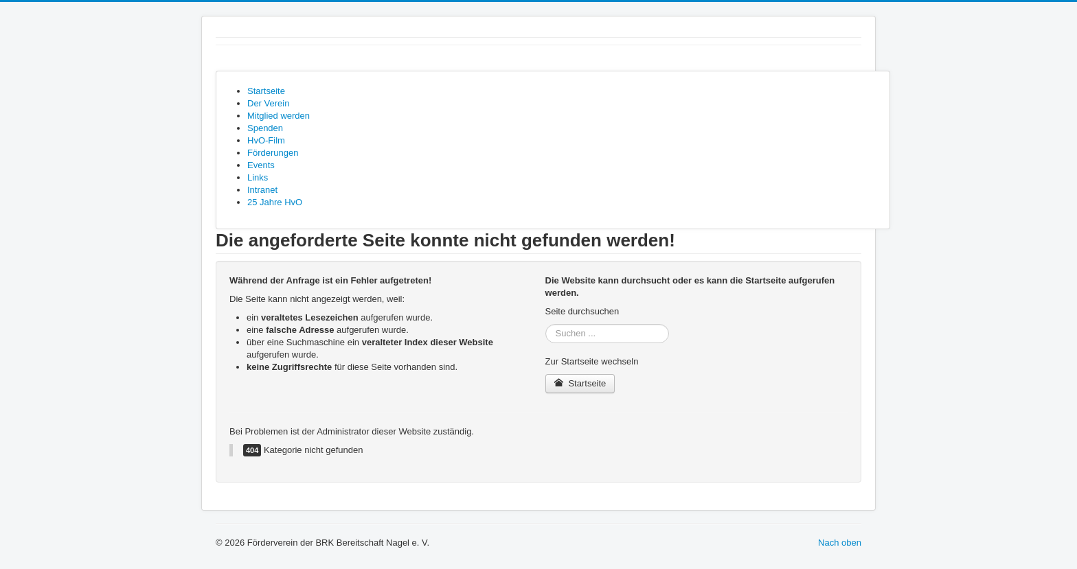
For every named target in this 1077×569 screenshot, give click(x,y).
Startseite (580, 383)
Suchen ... (545, 324)
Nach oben (839, 542)
